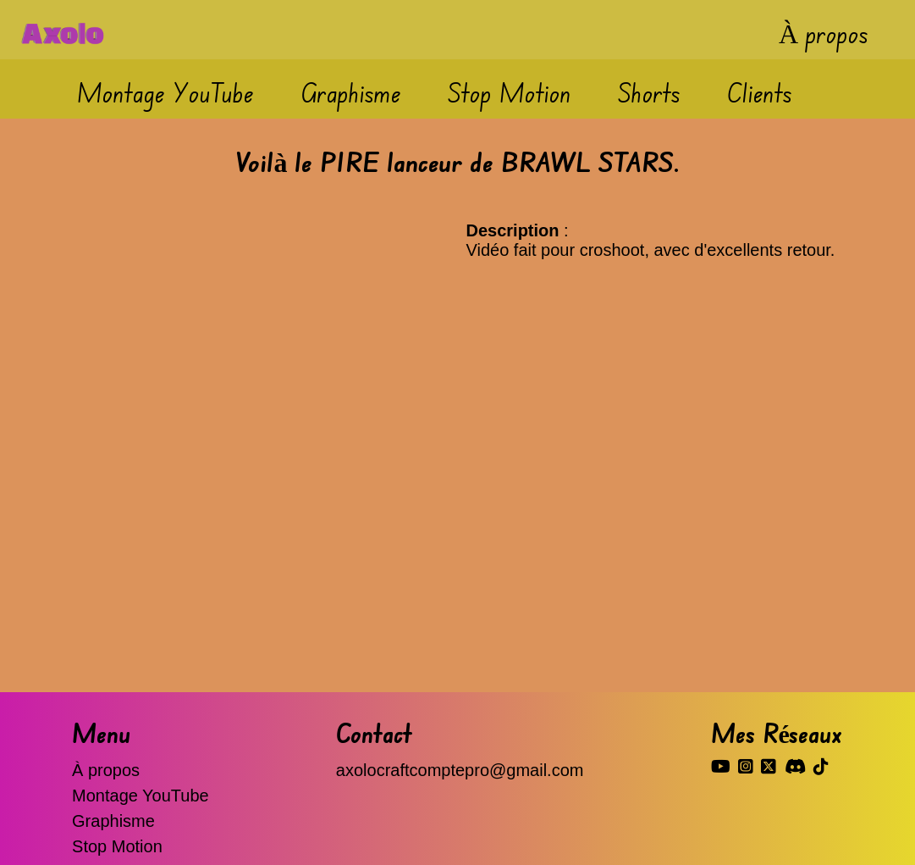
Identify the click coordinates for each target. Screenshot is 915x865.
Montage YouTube (165, 92)
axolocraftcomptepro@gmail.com (460, 770)
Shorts (649, 92)
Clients (759, 92)
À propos (823, 32)
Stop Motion (509, 92)
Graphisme (350, 92)
